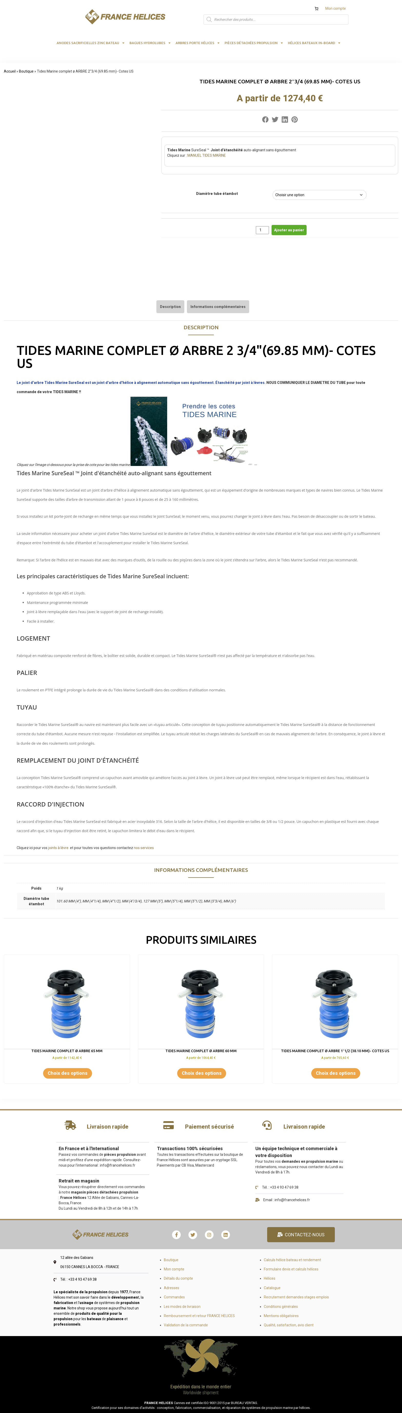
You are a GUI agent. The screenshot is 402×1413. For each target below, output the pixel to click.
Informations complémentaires (218, 307)
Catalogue (272, 1288)
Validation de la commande (186, 1325)
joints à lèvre (57, 848)
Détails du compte (178, 1278)
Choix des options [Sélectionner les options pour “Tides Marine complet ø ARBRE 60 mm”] (202, 1073)
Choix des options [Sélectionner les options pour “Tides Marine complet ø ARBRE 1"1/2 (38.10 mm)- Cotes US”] (336, 1073)
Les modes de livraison (182, 1307)
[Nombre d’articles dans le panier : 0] (316, 8)
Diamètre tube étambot (217, 194)
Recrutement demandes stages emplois (296, 1297)
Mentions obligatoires (281, 1316)
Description (170, 307)
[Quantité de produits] (262, 230)
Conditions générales (281, 1307)
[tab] (170, 306)
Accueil (10, 71)
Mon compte (335, 8)
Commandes (174, 1297)
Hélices (269, 1278)
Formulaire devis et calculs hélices (291, 1269)
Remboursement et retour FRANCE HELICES (199, 1316)
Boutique (26, 71)
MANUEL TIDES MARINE (206, 155)
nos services (144, 848)
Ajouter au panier (289, 230)
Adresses (171, 1288)
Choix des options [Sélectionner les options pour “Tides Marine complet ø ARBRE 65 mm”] (67, 1073)
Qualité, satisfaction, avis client (289, 1325)
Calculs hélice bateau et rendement (292, 1260)
